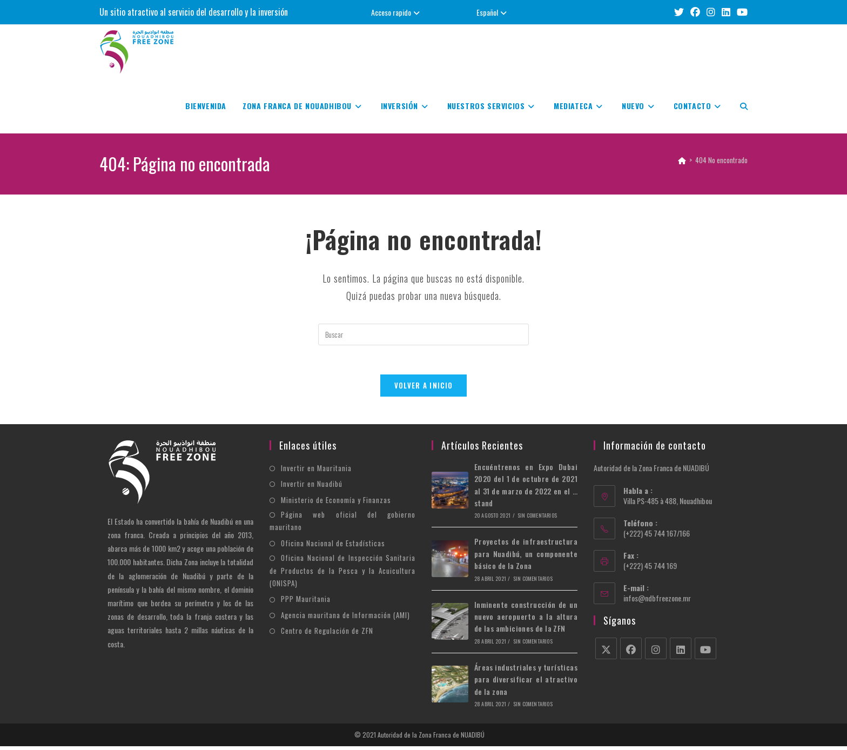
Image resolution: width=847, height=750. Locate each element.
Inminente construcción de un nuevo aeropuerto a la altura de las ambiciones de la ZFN (525, 620)
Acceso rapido (396, 12)
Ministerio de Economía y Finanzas (336, 503)
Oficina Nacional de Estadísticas (333, 546)
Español (492, 12)
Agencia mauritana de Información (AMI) (345, 618)
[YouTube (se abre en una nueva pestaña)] (741, 12)
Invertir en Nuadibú (311, 487)
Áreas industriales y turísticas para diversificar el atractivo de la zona (525, 683)
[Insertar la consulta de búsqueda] (423, 334)
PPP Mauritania (306, 602)
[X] (606, 652)
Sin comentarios (537, 519)
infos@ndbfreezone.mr (657, 601)
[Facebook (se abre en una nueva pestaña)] (695, 12)
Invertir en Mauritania (316, 471)
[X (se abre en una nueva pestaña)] (679, 12)
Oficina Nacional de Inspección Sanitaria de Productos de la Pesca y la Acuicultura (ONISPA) (342, 574)
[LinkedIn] (680, 652)
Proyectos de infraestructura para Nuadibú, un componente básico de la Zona (525, 557)
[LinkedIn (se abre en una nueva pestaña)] (726, 12)
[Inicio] (682, 160)
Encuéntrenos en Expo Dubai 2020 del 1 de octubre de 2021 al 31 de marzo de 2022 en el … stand (525, 488)
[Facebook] (631, 652)
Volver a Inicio (423, 389)
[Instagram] (656, 652)
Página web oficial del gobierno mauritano (342, 524)
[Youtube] (705, 652)
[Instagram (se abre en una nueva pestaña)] (710, 12)
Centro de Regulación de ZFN (327, 634)
